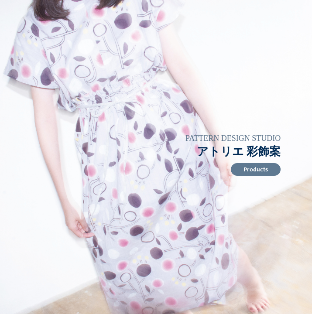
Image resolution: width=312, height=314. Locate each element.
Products (255, 169)
